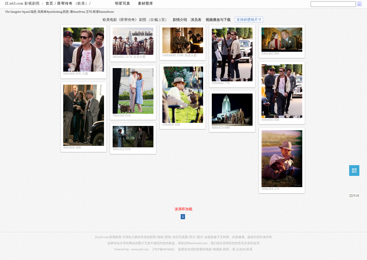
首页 (49, 3)
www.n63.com (140, 249)
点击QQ (241, 249)
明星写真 (122, 3)
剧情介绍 (180, 20)
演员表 (196, 20)
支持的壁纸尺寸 (249, 20)
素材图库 (145, 3)
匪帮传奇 (65, 3)
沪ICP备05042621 (163, 249)
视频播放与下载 (218, 20)
